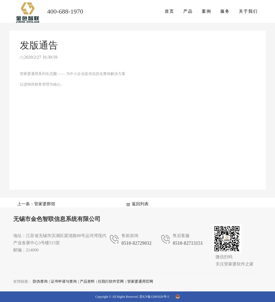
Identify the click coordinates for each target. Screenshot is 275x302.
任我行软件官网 (111, 281)
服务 (225, 11)
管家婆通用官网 (140, 281)
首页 (169, 11)
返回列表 (140, 204)
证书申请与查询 (64, 281)
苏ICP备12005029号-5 (154, 297)
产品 (188, 11)
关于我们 (248, 11)
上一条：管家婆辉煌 (36, 204)
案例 (206, 11)
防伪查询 (40, 281)
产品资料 (87, 281)
